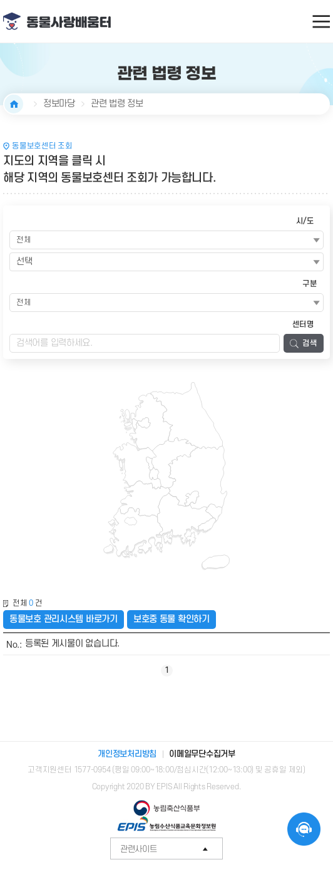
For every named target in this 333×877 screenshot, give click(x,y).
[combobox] (166, 261)
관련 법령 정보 (117, 103)
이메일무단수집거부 (202, 754)
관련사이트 (171, 849)
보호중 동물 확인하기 (171, 619)
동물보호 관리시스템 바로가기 (63, 619)
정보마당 (59, 103)
